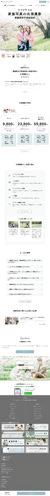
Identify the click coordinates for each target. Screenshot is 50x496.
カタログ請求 (25, 367)
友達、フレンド (12, 415)
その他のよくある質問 (25, 301)
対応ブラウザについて (6, 471)
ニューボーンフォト (37, 408)
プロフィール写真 (37, 415)
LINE (3, 485)
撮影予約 (31, 493)
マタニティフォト (37, 411)
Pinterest (4, 486)
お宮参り (12, 408)
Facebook (4, 483)
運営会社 (4, 463)
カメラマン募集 (5, 472)
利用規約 (4, 465)
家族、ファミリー (37, 406)
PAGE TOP (25, 397)
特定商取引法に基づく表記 (7, 469)
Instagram (4, 479)
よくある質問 (25, 362)
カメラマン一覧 (12, 406)
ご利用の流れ (12, 404)
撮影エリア (6, 459)
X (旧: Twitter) (5, 481)
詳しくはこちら (25, 150)
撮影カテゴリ (6, 457)
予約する (43, 1)
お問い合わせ (37, 418)
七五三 (12, 411)
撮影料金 (37, 404)
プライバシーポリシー (6, 467)
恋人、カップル (37, 413)
